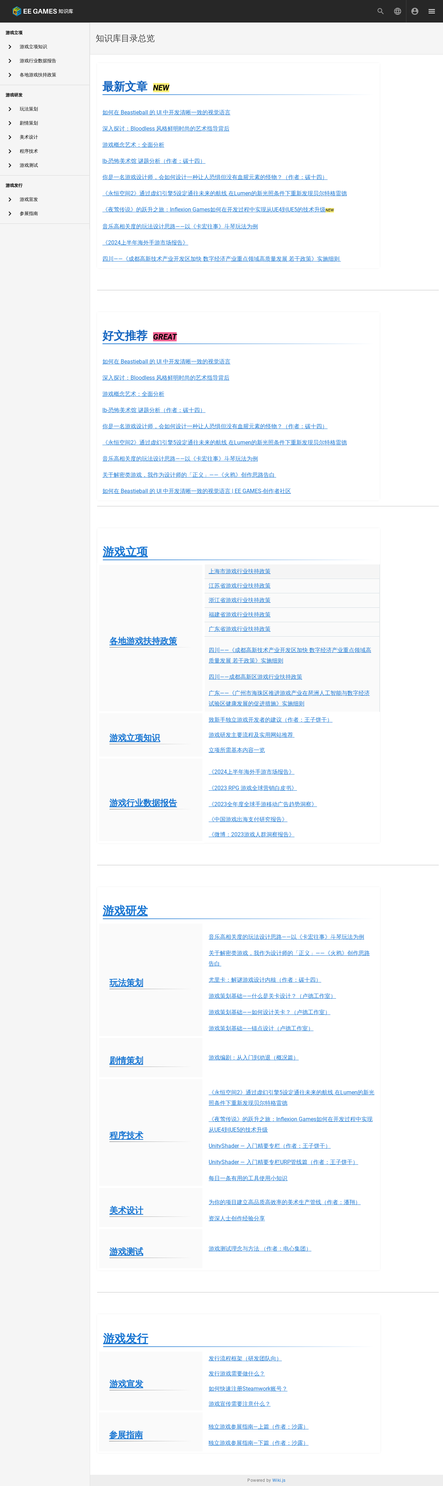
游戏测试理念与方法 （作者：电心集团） (260, 1248)
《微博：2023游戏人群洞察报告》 (252, 834)
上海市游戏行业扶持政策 (240, 571)
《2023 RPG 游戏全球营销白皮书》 (253, 788)
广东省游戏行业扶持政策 (240, 629)
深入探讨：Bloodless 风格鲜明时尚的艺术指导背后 (165, 128)
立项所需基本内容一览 (237, 750)
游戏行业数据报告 (143, 803)
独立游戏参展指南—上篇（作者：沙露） (258, 1426)
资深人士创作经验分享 (237, 1218)
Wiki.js (279, 1480)
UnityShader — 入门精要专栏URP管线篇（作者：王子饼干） (283, 1162)
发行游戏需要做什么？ (237, 1373)
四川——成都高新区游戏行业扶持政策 (255, 677)
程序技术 (126, 1135)
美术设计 (126, 1210)
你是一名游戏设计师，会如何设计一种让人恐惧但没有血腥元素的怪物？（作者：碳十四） (215, 177)
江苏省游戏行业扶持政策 (240, 585)
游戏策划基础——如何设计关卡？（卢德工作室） (269, 1012)
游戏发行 (125, 1338)
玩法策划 (126, 983)
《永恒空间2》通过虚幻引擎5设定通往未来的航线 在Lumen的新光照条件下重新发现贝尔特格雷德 (224, 193)
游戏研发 (125, 910)
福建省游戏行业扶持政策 (240, 614)
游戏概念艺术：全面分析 (133, 144)
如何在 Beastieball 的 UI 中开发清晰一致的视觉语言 (166, 112)
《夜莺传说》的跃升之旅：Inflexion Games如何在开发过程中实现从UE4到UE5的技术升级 (213, 209)
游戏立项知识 (134, 738)
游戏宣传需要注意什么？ (240, 1403)
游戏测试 (126, 1252)
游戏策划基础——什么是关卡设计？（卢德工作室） (272, 996)
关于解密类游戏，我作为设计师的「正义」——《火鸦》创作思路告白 (189, 475)
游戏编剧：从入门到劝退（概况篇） (254, 1057)
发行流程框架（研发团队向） (245, 1358)
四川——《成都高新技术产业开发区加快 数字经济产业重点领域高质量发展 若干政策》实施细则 (221, 258)
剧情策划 (126, 1061)
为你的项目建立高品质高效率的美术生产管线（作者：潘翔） (285, 1202)
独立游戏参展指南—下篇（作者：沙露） (258, 1443)
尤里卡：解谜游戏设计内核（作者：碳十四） (265, 979)
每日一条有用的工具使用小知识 (248, 1178)
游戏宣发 (126, 1384)
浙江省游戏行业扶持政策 (240, 600)
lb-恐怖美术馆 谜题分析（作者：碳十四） (153, 161)
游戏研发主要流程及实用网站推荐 (252, 735)
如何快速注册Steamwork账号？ (248, 1388)
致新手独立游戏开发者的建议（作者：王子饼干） (271, 719)
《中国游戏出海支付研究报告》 (248, 819)
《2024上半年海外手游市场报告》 (145, 242)
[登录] (414, 11)
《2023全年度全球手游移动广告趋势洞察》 (263, 804)
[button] (397, 11)
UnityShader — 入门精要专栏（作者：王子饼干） (270, 1146)
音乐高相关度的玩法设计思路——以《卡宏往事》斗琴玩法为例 (180, 226)
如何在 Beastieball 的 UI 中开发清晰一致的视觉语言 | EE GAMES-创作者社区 (196, 491)
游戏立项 (125, 551)
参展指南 (126, 1435)
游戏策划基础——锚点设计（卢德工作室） (261, 1028)
